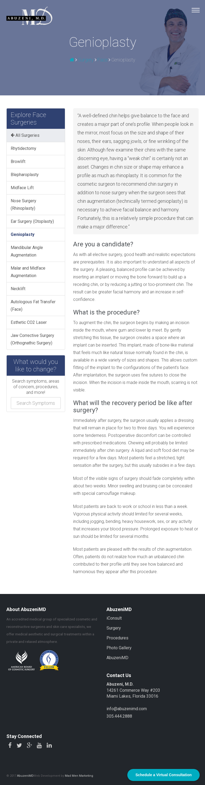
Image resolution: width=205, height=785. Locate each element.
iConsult (114, 618)
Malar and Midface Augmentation (28, 272)
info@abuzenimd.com (127, 708)
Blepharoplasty (25, 174)
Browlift (18, 161)
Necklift (18, 288)
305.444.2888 (119, 716)
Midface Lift (22, 187)
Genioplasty (22, 234)
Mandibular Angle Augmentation (27, 251)
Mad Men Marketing (79, 776)
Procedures (117, 637)
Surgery (86, 60)
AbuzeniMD (117, 657)
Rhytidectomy (23, 148)
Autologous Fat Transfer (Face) (33, 305)
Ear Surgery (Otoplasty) (32, 221)
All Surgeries (25, 135)
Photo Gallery (119, 647)
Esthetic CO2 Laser (29, 322)
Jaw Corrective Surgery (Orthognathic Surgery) (32, 339)
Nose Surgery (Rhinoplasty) (23, 204)
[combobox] (36, 403)
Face (102, 60)
